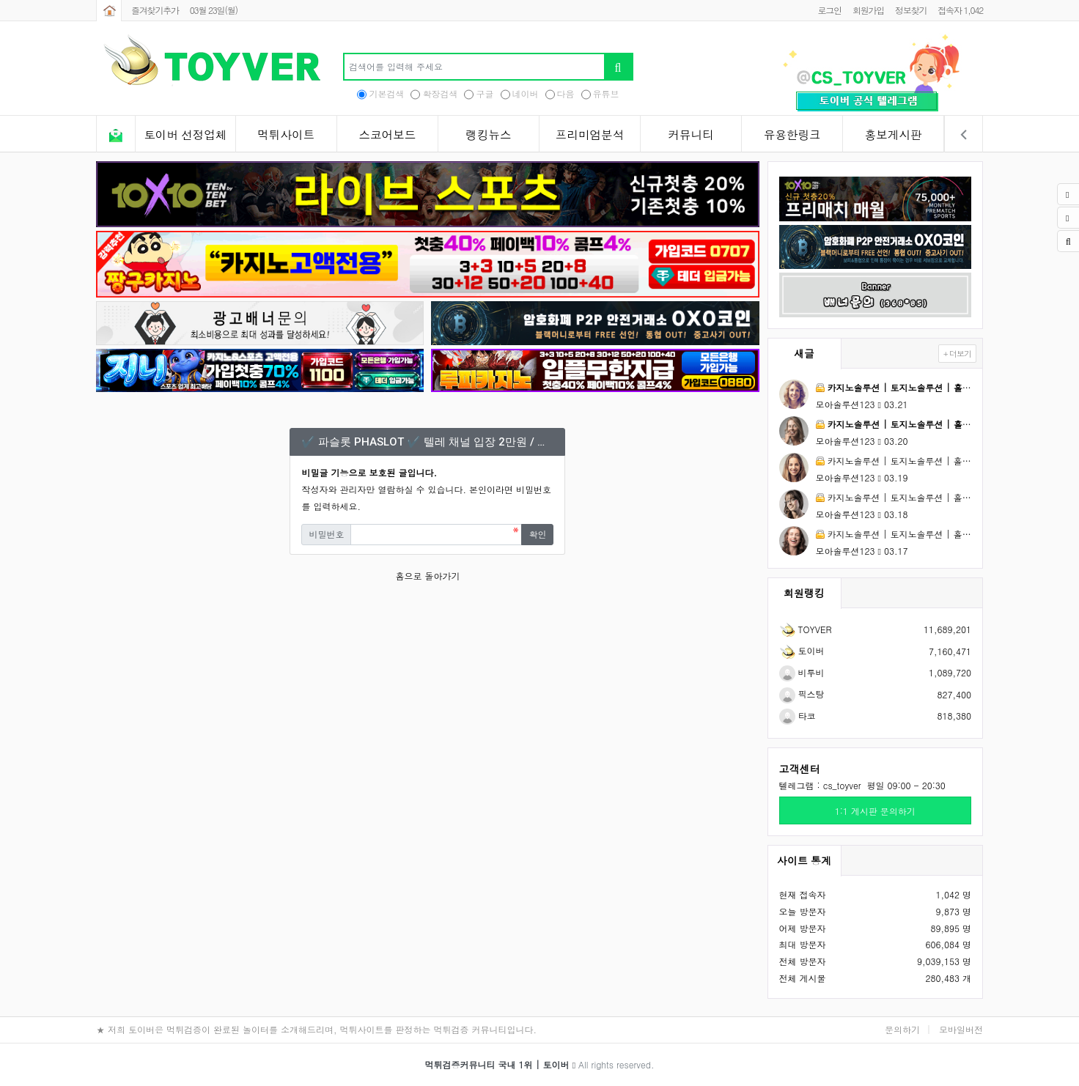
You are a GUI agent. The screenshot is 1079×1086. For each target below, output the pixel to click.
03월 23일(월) (213, 10)
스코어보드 (387, 135)
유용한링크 (792, 135)
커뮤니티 (690, 135)
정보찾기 (911, 10)
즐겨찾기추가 (155, 10)
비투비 (802, 672)
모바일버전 (961, 1029)
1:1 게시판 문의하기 (875, 811)
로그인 (829, 10)
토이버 (802, 650)
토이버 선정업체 (185, 135)
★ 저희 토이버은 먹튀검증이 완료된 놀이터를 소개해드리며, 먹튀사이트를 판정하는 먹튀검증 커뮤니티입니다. (316, 1029)
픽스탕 (802, 693)
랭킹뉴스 (488, 135)
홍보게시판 (893, 135)
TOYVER (805, 629)
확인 (537, 534)
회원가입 (868, 10)
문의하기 (902, 1029)
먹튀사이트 (285, 135)
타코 (797, 715)
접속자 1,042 (960, 10)
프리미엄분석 (590, 135)
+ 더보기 (957, 353)
